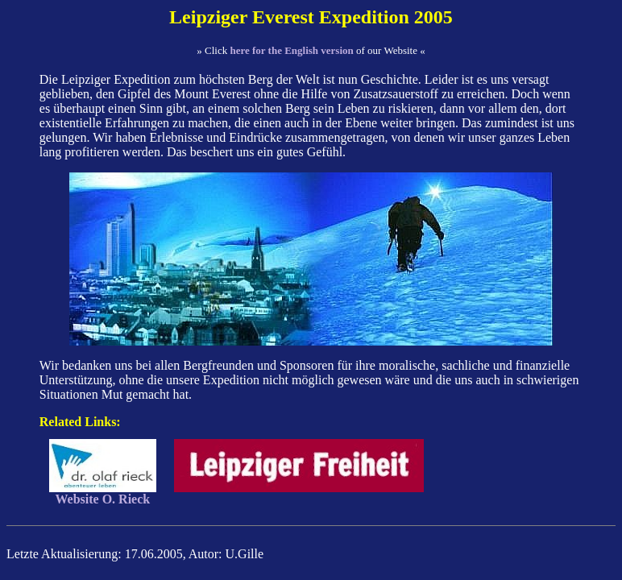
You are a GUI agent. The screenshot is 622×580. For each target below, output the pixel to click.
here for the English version (291, 50)
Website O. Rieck (102, 493)
